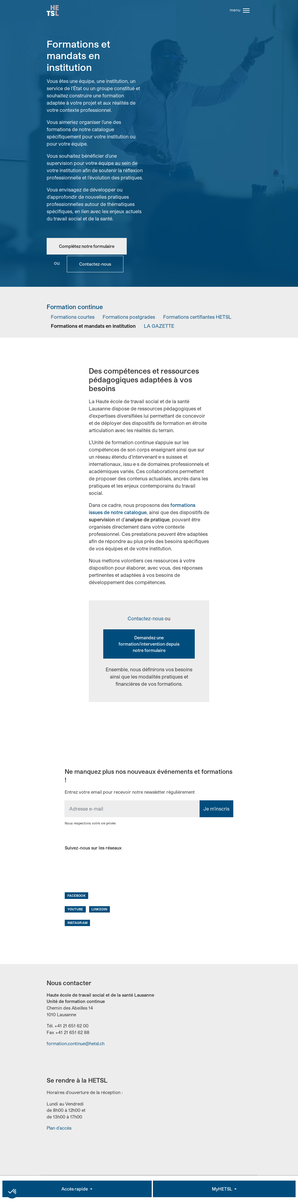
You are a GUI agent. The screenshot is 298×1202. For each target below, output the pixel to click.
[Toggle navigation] (246, 11)
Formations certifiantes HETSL (197, 318)
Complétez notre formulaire (86, 248)
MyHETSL (222, 1188)
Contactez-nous (95, 265)
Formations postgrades (129, 318)
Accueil (53, 11)
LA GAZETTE (159, 328)
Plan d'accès (59, 1130)
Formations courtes (73, 318)
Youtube (75, 911)
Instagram (77, 924)
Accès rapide (75, 1188)
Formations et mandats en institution (93, 328)
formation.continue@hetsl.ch (75, 1045)
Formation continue (75, 308)
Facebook (76, 897)
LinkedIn (99, 911)
